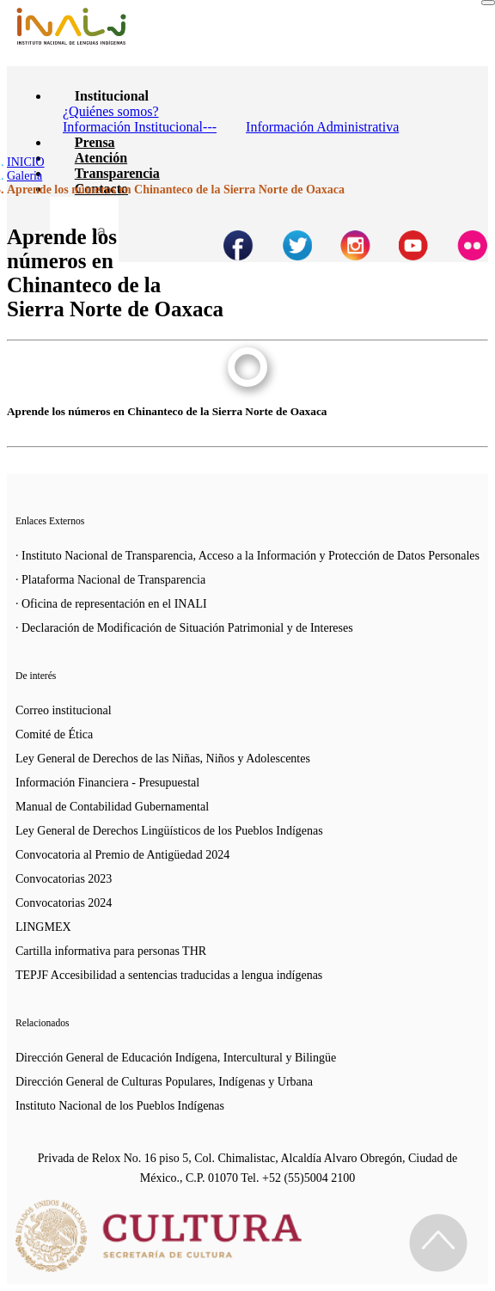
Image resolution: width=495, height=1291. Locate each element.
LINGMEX (43, 927)
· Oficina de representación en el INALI (111, 603)
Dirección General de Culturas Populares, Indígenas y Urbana (164, 1081)
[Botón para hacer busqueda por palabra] (71, 218)
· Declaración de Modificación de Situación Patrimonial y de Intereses (184, 627)
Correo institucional (63, 710)
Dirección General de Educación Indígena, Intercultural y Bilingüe (175, 1057)
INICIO (26, 162)
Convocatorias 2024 (63, 902)
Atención (101, 157)
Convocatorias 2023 (63, 878)
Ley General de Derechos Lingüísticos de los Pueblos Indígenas (169, 830)
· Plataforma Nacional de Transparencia (110, 579)
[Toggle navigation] (488, 2)
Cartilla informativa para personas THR (110, 951)
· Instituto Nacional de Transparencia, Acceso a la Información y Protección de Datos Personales (247, 555)
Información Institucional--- (140, 126)
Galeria (24, 175)
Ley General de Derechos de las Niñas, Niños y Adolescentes (162, 758)
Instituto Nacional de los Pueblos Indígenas (119, 1105)
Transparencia (117, 173)
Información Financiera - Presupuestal (107, 782)
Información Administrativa (322, 126)
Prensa (95, 142)
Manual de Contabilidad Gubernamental (112, 806)
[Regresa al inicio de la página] (438, 1243)
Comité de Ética (54, 734)
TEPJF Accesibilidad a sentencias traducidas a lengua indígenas (168, 975)
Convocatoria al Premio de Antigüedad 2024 (122, 854)
